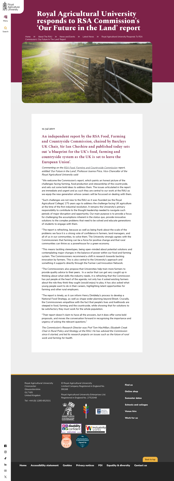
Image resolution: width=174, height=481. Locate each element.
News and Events (67, 36)
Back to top (150, 459)
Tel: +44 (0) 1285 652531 (38, 400)
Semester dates (133, 398)
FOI (100, 465)
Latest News (88, 36)
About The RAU (45, 36)
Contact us (140, 465)
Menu (5, 19)
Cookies (67, 465)
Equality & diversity (118, 465)
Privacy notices (85, 465)
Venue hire (130, 411)
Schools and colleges (136, 404)
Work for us (131, 417)
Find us (129, 384)
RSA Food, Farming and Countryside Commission (90, 167)
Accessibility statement (45, 465)
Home (28, 36)
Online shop (131, 391)
